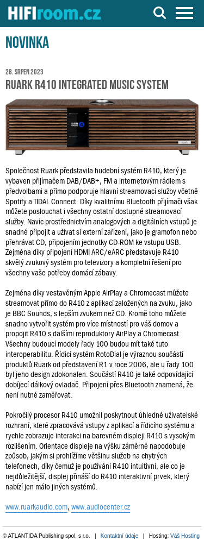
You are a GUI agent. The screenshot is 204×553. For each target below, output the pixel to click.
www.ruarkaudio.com (36, 506)
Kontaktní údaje (120, 536)
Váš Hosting (185, 536)
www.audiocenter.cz (100, 506)
